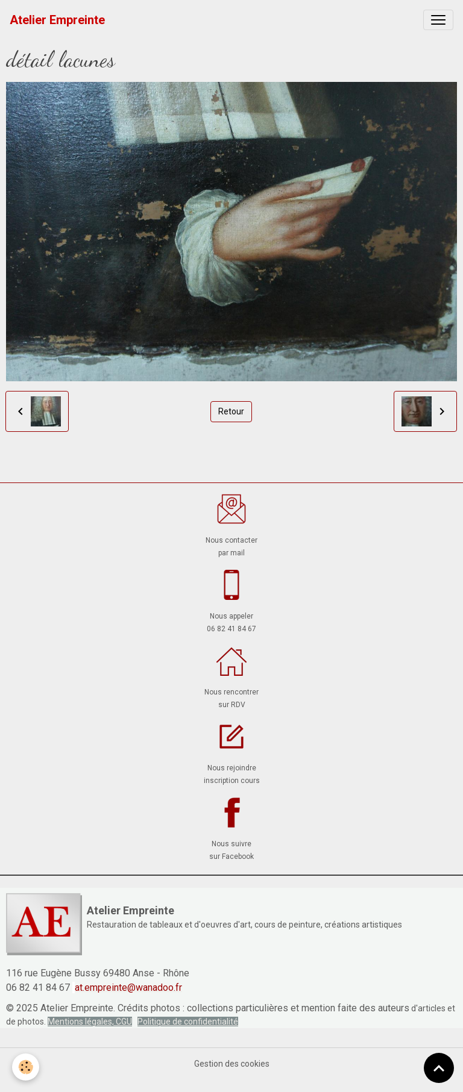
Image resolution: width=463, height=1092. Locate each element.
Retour (231, 411)
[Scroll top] (439, 1068)
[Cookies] (25, 1067)
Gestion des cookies (231, 1064)
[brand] (57, 20)
